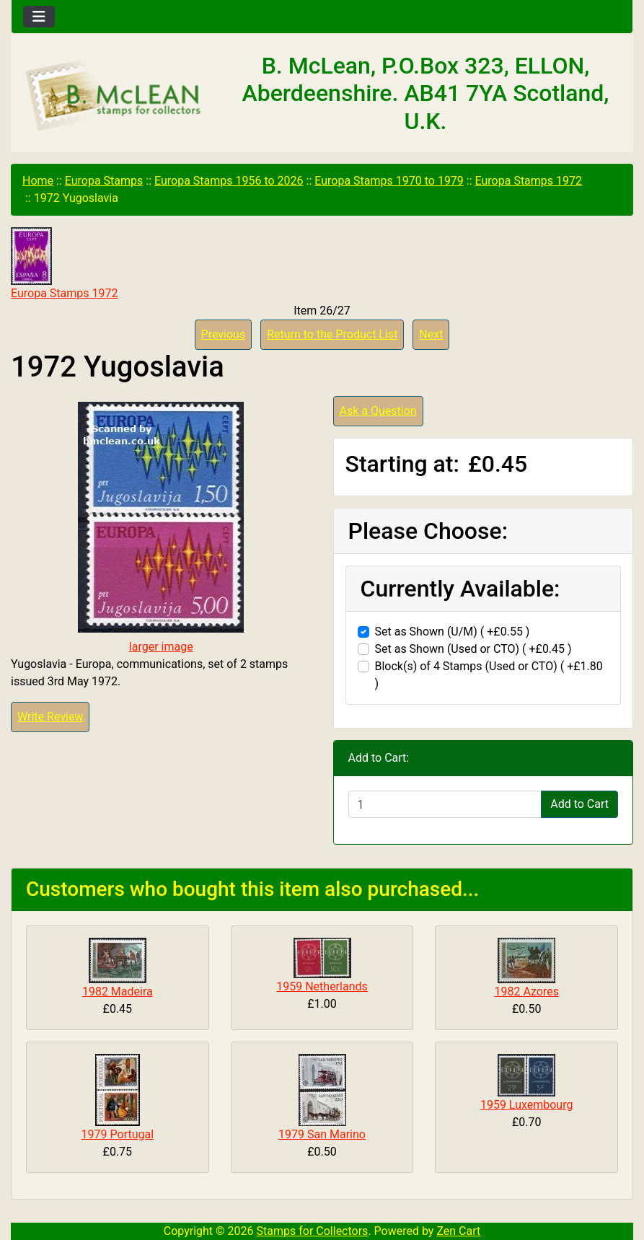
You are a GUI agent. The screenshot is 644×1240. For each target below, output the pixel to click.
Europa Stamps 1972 (528, 181)
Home (37, 181)
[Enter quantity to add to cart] (445, 804)
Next (431, 334)
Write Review (50, 717)
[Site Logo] (115, 97)
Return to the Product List (332, 334)
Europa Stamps (104, 181)
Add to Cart (579, 804)
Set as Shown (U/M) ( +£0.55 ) (452, 631)
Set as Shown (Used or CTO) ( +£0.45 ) (473, 649)
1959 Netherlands (322, 986)
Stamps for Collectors (313, 1231)
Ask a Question (378, 411)
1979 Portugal (117, 1134)
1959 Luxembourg (526, 1105)
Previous (223, 334)
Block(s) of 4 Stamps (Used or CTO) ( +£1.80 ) (489, 674)
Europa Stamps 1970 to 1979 (389, 181)
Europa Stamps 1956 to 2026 (229, 181)
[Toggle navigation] (39, 16)
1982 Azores (526, 991)
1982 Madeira (117, 991)
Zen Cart (458, 1231)
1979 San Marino (322, 1134)
